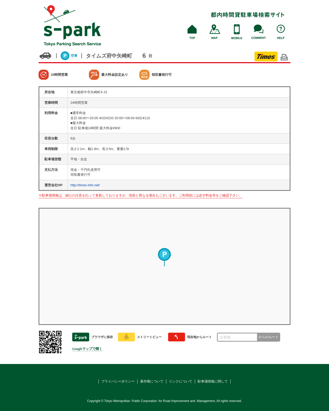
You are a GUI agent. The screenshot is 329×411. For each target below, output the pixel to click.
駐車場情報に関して (213, 381)
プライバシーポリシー (118, 381)
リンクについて (180, 381)
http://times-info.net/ (85, 185)
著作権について (151, 381)
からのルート (269, 337)
